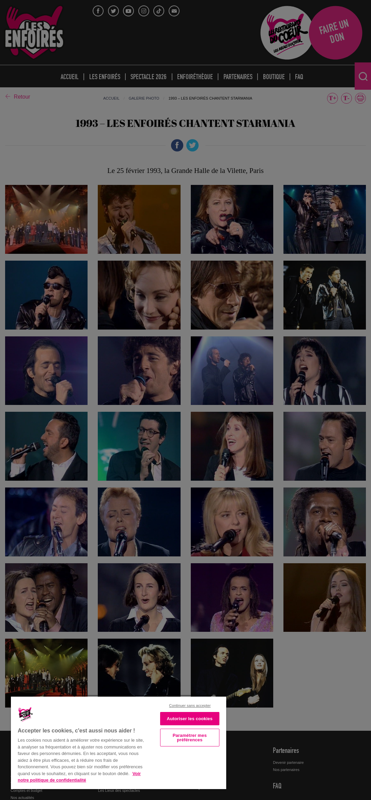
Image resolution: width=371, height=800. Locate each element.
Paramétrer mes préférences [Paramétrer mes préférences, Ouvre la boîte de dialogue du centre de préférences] (190, 737)
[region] (118, 742)
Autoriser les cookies (190, 718)
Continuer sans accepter (190, 705)
